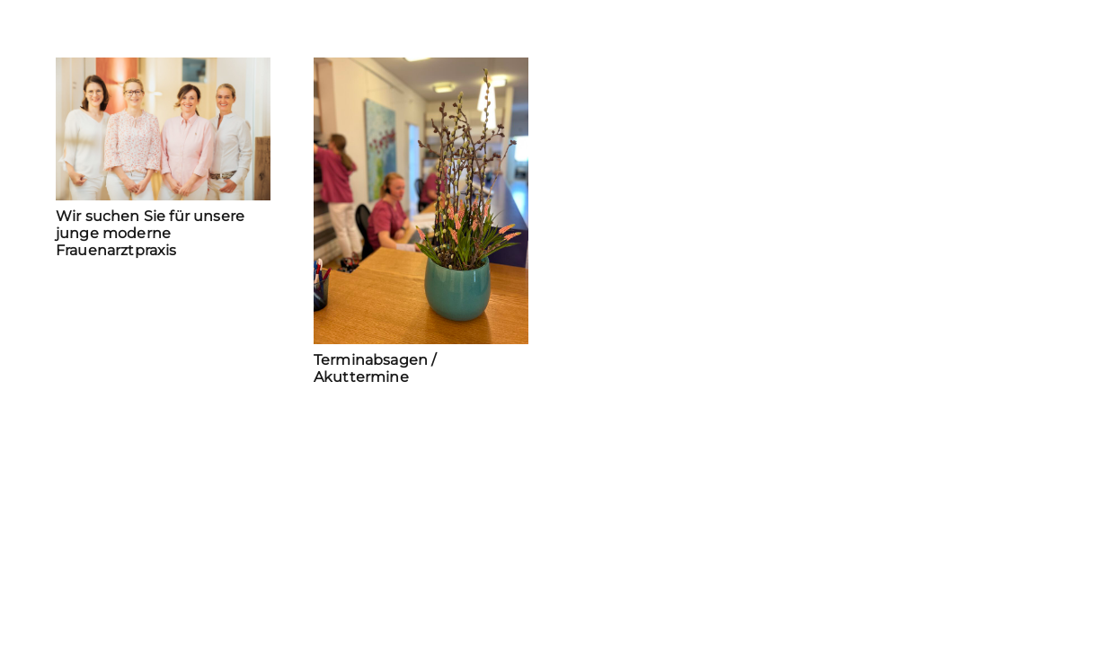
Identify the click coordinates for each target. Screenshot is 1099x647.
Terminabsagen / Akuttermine (375, 368)
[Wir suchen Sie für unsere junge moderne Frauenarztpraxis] (163, 129)
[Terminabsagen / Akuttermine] (421, 201)
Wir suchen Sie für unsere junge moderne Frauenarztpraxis (150, 233)
